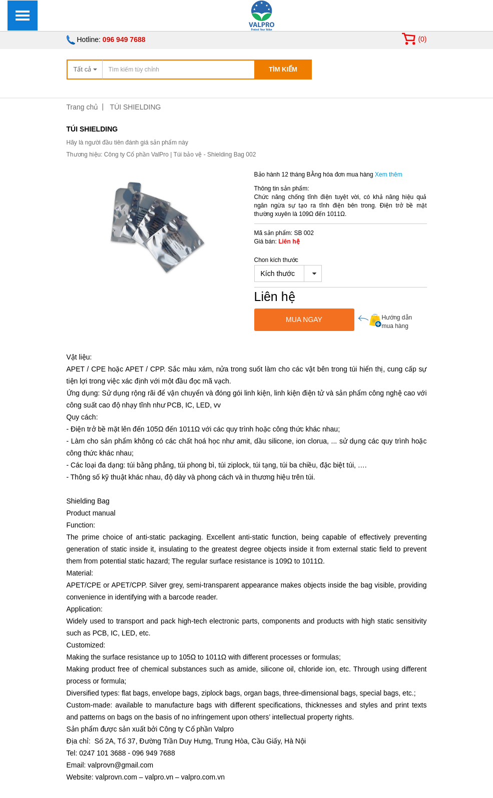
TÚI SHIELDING (135, 107)
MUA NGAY (304, 320)
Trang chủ (83, 107)
